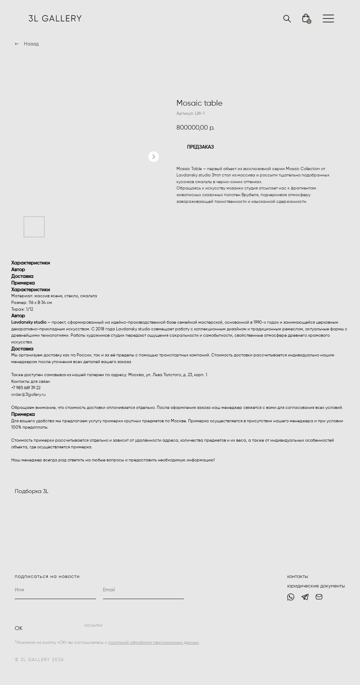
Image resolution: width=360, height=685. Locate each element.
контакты (297, 576)
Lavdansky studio (28, 322)
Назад (31, 44)
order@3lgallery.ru (28, 395)
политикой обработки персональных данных (153, 643)
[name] (55, 590)
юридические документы (316, 586)
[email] (143, 590)
